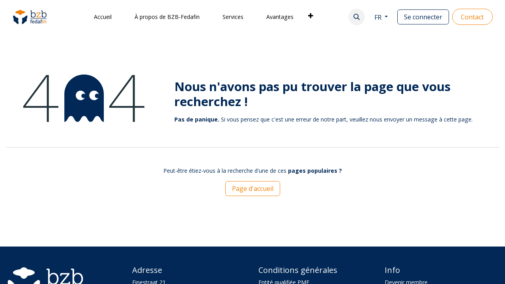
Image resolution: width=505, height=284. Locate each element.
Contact (472, 17)
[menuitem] (103, 16)
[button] (356, 17)
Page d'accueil (252, 188)
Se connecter (423, 17)
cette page (457, 119)
